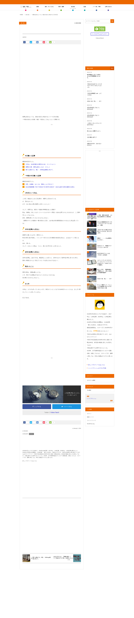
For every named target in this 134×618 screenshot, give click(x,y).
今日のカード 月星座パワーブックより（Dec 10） (104, 246)
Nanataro (26, 431)
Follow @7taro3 (100, 38)
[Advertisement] (51, 101)
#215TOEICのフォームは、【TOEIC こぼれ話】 (104, 254)
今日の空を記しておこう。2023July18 (93, 108)
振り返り (23, 23)
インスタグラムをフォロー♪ (100, 34)
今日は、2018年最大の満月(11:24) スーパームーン (41, 164)
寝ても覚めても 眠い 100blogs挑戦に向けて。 (40, 169)
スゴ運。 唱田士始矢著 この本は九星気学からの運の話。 (104, 216)
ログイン (89, 413)
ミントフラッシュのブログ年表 (97, 368)
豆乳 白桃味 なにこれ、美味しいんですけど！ (40, 184)
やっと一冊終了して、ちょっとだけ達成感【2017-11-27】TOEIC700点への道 (104, 286)
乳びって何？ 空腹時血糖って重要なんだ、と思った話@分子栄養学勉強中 (104, 271)
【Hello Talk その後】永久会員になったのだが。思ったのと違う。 (104, 231)
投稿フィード (90, 417)
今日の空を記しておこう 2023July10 (93, 116)
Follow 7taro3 (55, 412)
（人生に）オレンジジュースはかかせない (94, 124)
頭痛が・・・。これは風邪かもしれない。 (104, 239)
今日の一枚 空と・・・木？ (94, 101)
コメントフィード (91, 420)
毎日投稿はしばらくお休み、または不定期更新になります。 (94, 76)
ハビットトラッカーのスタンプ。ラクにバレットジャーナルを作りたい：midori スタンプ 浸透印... (104, 263)
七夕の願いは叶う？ (92, 137)
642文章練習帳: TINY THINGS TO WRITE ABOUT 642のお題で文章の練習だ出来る (50, 187)
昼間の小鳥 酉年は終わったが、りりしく (38, 167)
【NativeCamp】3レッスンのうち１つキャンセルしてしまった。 (94, 85)
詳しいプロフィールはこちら (29, 460)
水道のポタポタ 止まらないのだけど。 (94, 144)
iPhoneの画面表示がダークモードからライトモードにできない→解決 (104, 223)
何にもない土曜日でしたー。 (94, 131)
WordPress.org (90, 423)
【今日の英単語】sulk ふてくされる (94, 94)
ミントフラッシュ (91, 398)
